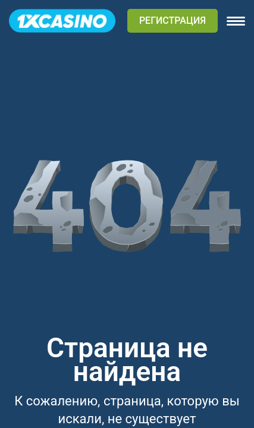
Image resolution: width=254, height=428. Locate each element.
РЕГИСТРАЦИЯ (172, 20)
